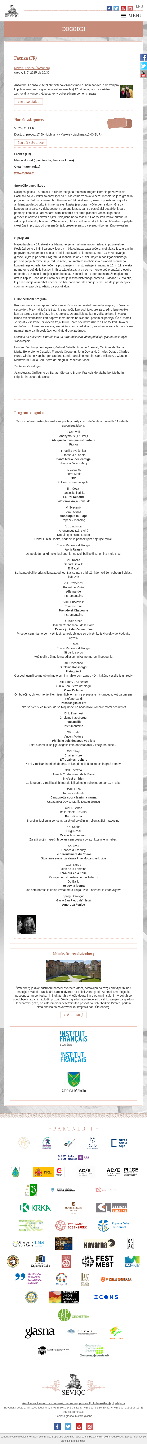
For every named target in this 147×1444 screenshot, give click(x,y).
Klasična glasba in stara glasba (73, 1416)
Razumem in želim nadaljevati (105, 1436)
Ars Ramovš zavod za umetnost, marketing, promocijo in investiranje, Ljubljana (73, 1403)
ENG (139, 6)
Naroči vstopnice (31, 142)
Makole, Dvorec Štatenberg (32, 68)
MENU (135, 15)
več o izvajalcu (28, 101)
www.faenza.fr (24, 173)
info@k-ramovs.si (73, 1411)
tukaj (82, 1440)
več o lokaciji (73, 1014)
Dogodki (73, 28)
